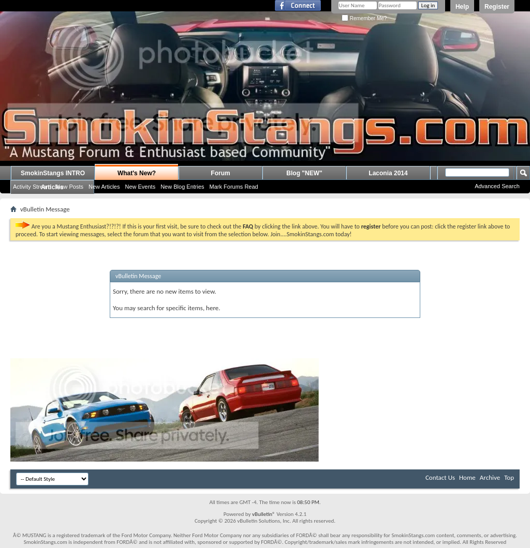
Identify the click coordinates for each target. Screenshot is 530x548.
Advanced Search (497, 186)
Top (509, 477)
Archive (490, 477)
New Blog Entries (182, 187)
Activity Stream (32, 187)
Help (462, 6)
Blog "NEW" (304, 173)
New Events (140, 187)
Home (467, 477)
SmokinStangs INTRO (53, 173)
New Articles (104, 187)
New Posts (69, 187)
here (212, 308)
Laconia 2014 (388, 173)
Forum (220, 173)
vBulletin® (263, 514)
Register (496, 6)
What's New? (136, 173)
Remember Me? (364, 18)
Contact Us (440, 477)
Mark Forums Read (234, 187)
